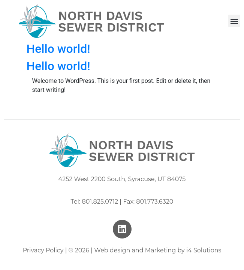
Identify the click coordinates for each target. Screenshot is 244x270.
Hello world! (58, 49)
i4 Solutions (203, 250)
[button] (234, 21)
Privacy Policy (43, 250)
